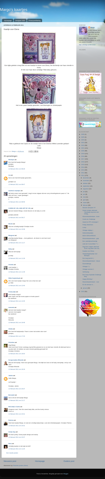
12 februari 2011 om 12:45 (16, 301)
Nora (10, 443)
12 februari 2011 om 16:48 (16, 322)
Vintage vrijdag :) (88, 230)
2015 (83, 164)
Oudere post (69, 461)
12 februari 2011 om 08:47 (16, 184)
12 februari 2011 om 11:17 (16, 243)
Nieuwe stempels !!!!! (89, 207)
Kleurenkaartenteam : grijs (91, 238)
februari (85, 205)
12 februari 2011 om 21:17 (16, 400)
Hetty (10, 249)
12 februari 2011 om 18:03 (16, 353)
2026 (83, 134)
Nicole (10, 224)
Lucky (84, 227)
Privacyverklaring (34, 20)
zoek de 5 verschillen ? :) (90, 244)
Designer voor (20, 20)
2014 (83, 167)
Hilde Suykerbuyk (14, 278)
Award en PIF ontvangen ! (91, 222)
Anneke (11, 264)
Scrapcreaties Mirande (15, 360)
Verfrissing (86, 272)
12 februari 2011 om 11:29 (16, 258)
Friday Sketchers (88, 224)
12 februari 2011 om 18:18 (16, 369)
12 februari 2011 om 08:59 (16, 202)
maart (85, 202)
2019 (83, 153)
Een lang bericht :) (88, 258)
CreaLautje (12, 292)
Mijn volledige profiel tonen (87, 45)
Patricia (11, 420)
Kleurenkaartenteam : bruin (91, 216)
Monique (11, 159)
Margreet (11, 235)
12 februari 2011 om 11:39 (16, 272)
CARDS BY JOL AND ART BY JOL (19, 208)
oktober (85, 183)
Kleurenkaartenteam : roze (91, 282)
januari (85, 288)
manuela (11, 307)
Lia (9, 175)
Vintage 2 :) (86, 266)
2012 (83, 173)
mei (84, 197)
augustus (86, 189)
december (86, 178)
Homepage (8, 20)
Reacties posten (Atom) (20, 465)
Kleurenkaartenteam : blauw (91, 261)
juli (84, 191)
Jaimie (10, 375)
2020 (83, 151)
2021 (83, 148)
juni (84, 194)
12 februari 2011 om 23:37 (16, 437)
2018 (83, 156)
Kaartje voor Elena (88, 251)
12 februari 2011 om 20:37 (16, 389)
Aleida (10, 329)
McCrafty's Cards (14, 406)
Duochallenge (87, 263)
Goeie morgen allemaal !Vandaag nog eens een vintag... (91, 212)
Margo (92, 27)
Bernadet (11, 395)
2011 (83, 175)
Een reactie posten (12, 453)
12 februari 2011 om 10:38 (16, 229)
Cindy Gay (11, 432)
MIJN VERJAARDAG (89, 235)
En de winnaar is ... (88, 284)
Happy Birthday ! (88, 279)
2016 (83, 162)
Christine (11, 342)
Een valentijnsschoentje (90, 241)
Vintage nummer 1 (88, 269)
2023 (83, 142)
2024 (83, 140)
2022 (83, 145)
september (86, 186)
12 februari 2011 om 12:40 (16, 285)
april (84, 200)
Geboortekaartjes (88, 233)
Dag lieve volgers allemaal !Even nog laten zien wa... (91, 247)
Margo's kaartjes (13, 9)
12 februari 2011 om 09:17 (16, 217)
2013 (83, 170)
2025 (83, 137)
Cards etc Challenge (89, 219)
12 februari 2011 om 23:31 (16, 414)
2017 (83, 159)
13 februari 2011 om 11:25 (16, 449)
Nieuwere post (10, 461)
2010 (83, 291)
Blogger (66, 474)
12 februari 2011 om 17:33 (16, 336)
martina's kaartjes (14, 190)
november (86, 180)
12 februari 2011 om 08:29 (16, 169)
